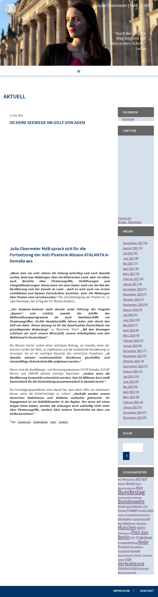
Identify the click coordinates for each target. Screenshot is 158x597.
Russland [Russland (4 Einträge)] (124, 547)
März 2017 (129, 274)
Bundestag (24, 422)
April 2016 (129, 330)
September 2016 (133, 305)
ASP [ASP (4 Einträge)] (138, 479)
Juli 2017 (128, 253)
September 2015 (133, 366)
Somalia (63, 422)
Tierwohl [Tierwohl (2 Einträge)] (147, 555)
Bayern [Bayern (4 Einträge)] (130, 483)
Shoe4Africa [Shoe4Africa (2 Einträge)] (136, 546)
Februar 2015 (131, 402)
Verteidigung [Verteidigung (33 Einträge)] (131, 563)
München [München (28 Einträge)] (127, 527)
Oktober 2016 (131, 299)
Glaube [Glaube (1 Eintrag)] (121, 515)
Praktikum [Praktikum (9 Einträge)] (144, 537)
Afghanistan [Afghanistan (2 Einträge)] (128, 479)
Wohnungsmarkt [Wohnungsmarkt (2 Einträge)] (127, 572)
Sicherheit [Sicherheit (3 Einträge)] (124, 551)
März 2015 (129, 397)
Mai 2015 (128, 387)
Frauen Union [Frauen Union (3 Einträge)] (146, 510)
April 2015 (129, 392)
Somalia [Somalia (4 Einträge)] (135, 551)
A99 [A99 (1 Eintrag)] (119, 479)
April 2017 (129, 269)
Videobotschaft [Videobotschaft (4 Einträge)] (127, 568)
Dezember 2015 (133, 351)
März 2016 (129, 335)
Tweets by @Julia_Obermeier (129, 220)
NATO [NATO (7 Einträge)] (141, 528)
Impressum (121, 591)
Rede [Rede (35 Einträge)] (143, 542)
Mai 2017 (128, 264)
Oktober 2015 (131, 361)
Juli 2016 (128, 315)
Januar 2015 (130, 407)
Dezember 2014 (133, 412)
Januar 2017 (130, 284)
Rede (53, 422)
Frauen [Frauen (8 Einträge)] (132, 510)
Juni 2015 (129, 382)
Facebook (128, 119)
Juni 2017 (129, 258)
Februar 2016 (131, 341)
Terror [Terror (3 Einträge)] (138, 555)
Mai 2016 (128, 325)
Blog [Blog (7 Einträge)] (139, 487)
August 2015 (131, 371)
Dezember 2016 (133, 289)
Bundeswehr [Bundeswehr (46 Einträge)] (131, 501)
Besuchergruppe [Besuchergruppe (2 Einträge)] (126, 488)
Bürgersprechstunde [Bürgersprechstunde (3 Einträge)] (130, 506)
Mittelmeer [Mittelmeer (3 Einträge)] (129, 523)
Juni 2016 (129, 320)
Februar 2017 (131, 279)
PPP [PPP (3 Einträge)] (133, 537)
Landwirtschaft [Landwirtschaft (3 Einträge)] (141, 519)
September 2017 (133, 243)
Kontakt (147, 591)
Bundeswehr (41, 422)
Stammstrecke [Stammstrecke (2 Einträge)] (125, 555)
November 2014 (133, 418)
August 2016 (131, 310)
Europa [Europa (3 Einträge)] (122, 510)
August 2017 (131, 248)
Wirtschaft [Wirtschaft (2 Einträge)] (143, 568)
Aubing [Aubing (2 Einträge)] (122, 483)
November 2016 (133, 294)
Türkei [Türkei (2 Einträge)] (121, 559)
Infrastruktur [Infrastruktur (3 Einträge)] (125, 519)
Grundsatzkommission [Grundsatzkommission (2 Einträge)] (137, 514)
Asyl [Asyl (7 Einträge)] (144, 479)
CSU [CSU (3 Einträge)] (145, 506)
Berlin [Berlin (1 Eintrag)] (139, 483)
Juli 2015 (128, 376)
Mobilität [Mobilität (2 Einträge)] (141, 523)
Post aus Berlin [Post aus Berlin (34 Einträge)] (133, 534)
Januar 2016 (130, 346)
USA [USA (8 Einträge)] (128, 559)
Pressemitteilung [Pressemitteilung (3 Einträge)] (128, 542)
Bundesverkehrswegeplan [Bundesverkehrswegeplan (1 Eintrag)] (130, 497)
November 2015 (133, 356)
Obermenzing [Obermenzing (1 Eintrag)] (124, 533)
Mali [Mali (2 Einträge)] (120, 523)
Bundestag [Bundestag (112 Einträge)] (131, 492)
